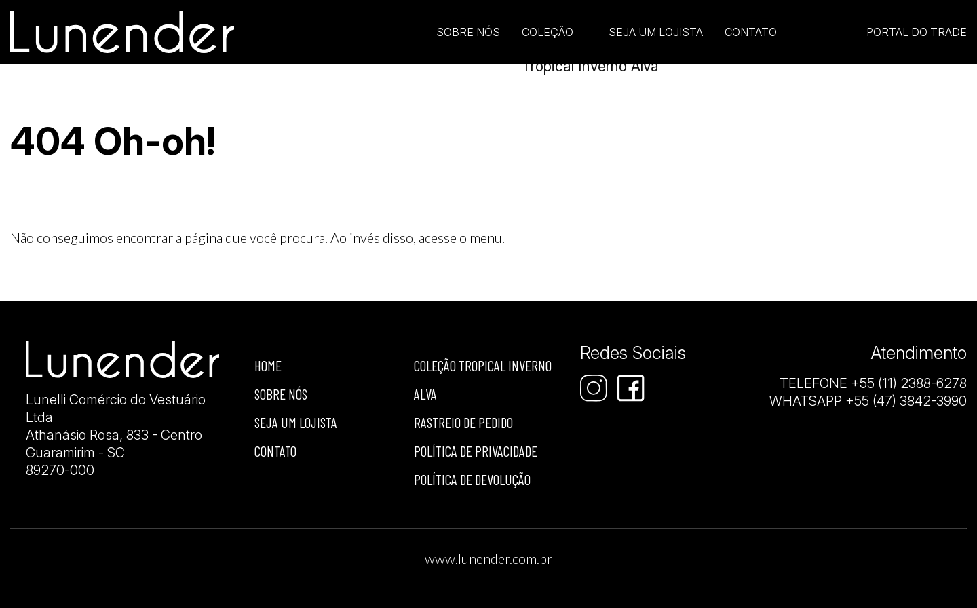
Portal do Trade (916, 32)
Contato (751, 32)
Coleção (547, 32)
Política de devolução (472, 479)
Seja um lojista (656, 32)
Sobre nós (280, 393)
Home (268, 365)
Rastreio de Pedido (463, 422)
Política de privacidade (475, 450)
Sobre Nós (468, 32)
